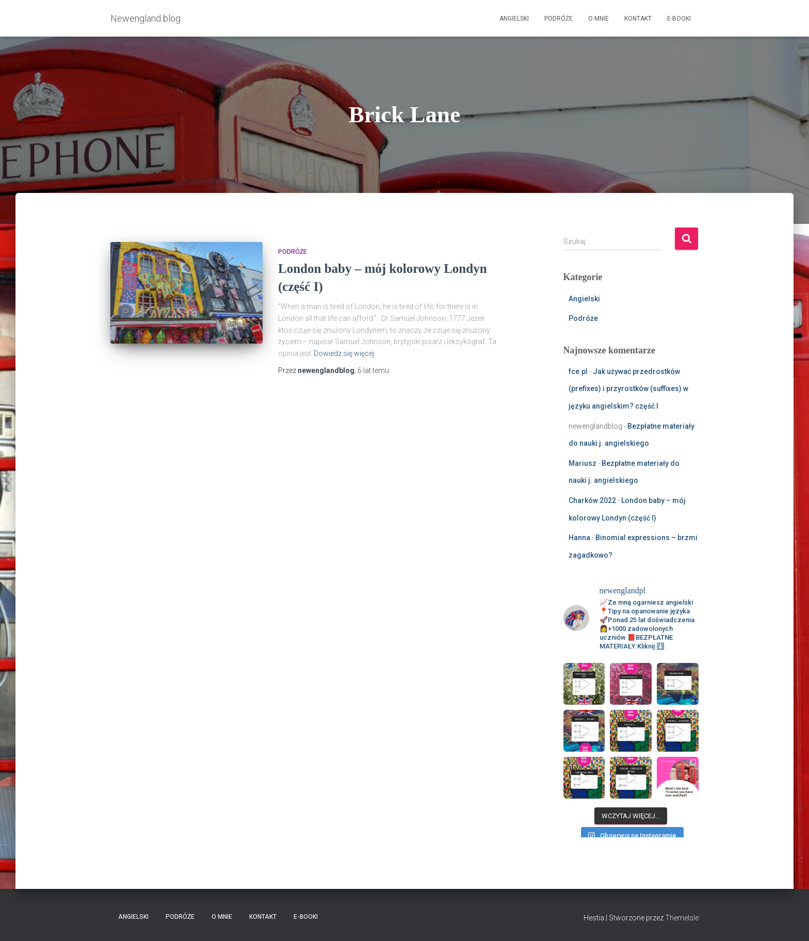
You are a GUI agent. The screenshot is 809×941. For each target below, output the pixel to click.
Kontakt (638, 18)
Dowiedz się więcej (344, 353)
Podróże (558, 18)
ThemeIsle (682, 918)
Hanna (579, 537)
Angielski (514, 18)
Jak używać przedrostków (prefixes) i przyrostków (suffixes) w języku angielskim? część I (628, 388)
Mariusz (582, 463)
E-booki (679, 18)
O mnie (598, 18)
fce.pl (578, 371)
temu (373, 370)
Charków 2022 (592, 500)
